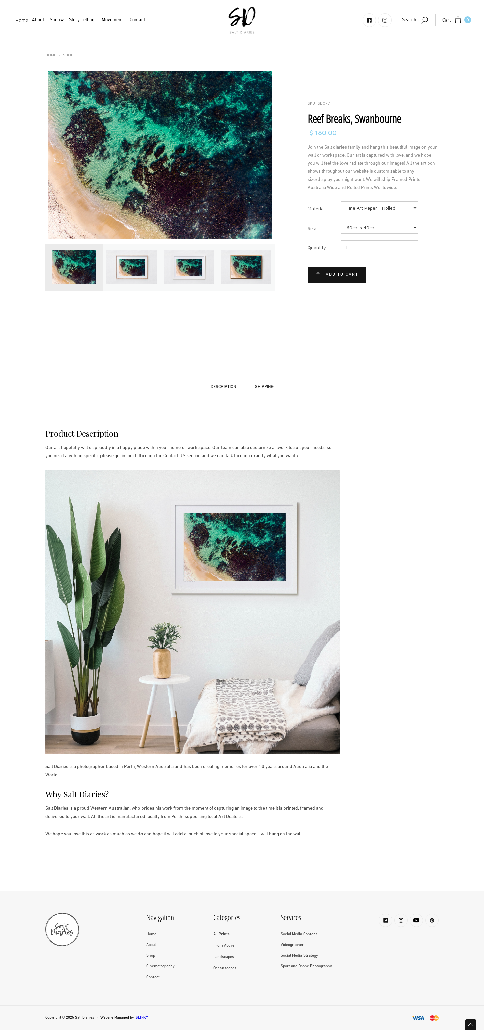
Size (312, 228)
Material (316, 208)
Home (22, 20)
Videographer (292, 945)
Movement (112, 20)
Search (409, 20)
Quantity (317, 247)
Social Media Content (299, 934)
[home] (242, 20)
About (38, 20)
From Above (223, 946)
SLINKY (142, 1018)
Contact (137, 20)
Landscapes (223, 957)
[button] (38, 20)
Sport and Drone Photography (306, 966)
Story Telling (81, 20)
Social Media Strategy (299, 956)
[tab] (74, 267)
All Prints (221, 934)
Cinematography (160, 966)
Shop (68, 55)
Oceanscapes (224, 968)
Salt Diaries (84, 1018)
